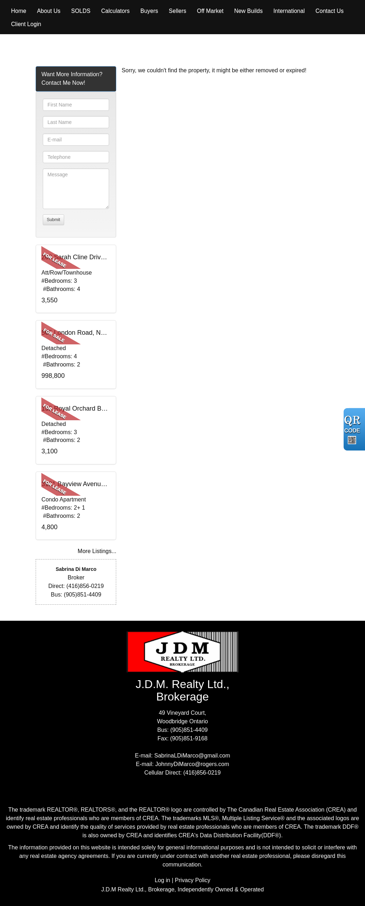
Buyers (149, 11)
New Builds (248, 11)
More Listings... (97, 551)
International (289, 11)
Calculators (115, 11)
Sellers (177, 11)
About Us (49, 11)
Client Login (26, 24)
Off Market (210, 11)
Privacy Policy (193, 880)
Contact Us (329, 11)
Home (18, 11)
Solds (81, 11)
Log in (162, 880)
